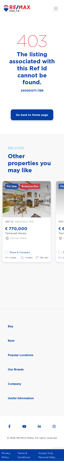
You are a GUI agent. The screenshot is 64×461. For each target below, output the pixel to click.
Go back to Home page (32, 114)
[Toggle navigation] (56, 8)
